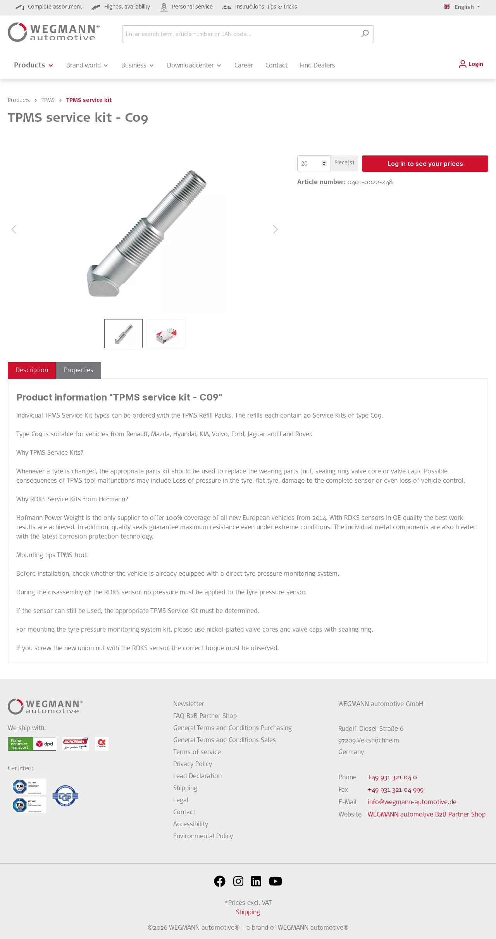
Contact (184, 813)
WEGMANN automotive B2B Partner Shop (427, 815)
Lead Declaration (197, 776)
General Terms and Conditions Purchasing (232, 728)
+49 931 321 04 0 (392, 778)
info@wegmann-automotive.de (412, 802)
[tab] (32, 370)
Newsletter (188, 704)
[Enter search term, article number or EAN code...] (239, 33)
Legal (180, 800)
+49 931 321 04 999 (396, 790)
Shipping (185, 788)
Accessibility (190, 825)
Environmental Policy (203, 837)
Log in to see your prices (425, 163)
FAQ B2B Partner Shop (205, 716)
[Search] (365, 33)
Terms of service (197, 752)
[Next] (275, 229)
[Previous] (13, 229)
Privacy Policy (192, 764)
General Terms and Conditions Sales (224, 740)
